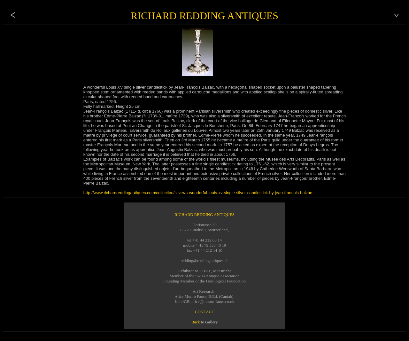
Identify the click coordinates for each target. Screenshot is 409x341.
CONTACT (204, 311)
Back (195, 322)
